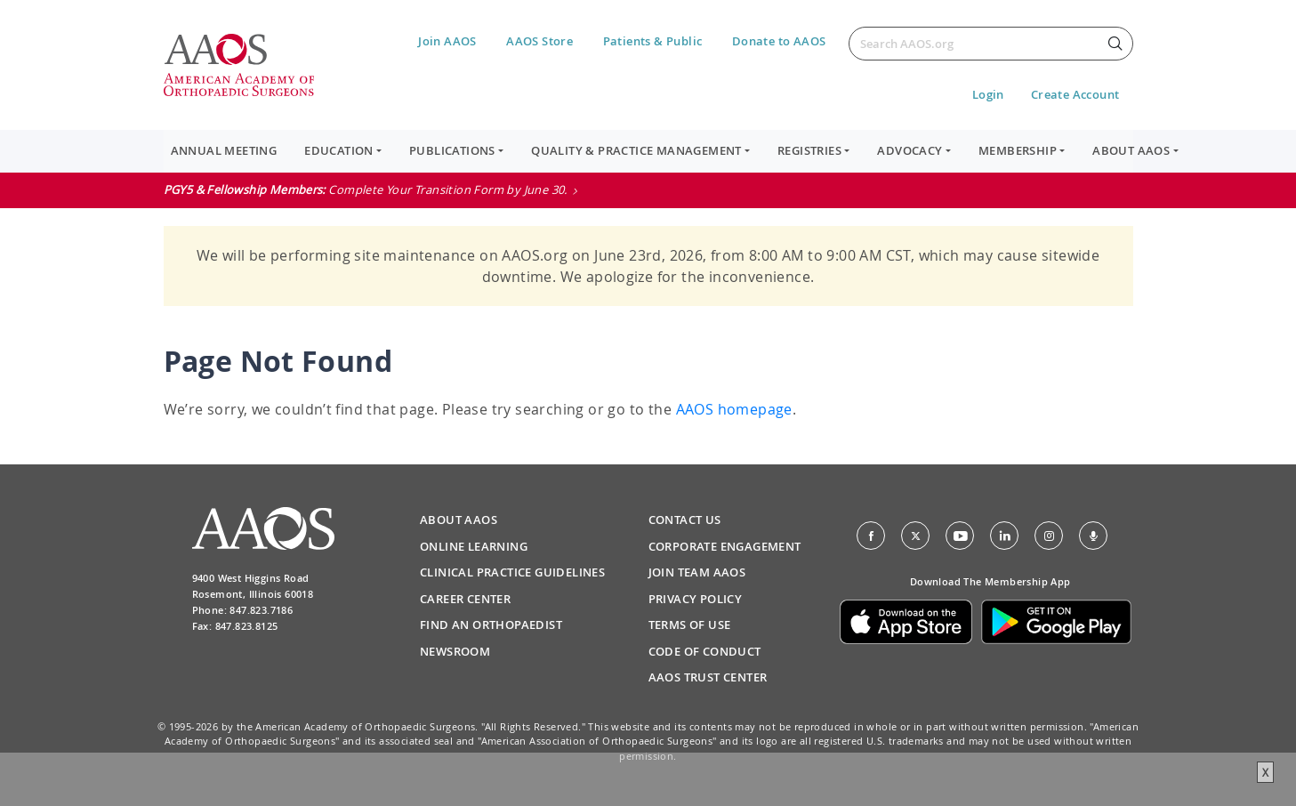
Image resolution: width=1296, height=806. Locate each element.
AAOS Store (539, 41)
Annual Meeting (224, 150)
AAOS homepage (734, 409)
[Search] (991, 43)
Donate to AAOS (779, 41)
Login (988, 94)
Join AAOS (447, 41)
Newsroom (455, 651)
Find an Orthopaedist (491, 625)
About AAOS (458, 520)
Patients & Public (653, 41)
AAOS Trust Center (708, 677)
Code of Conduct (704, 651)
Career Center (465, 599)
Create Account (1075, 94)
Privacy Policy (695, 599)
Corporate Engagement (724, 546)
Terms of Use (689, 625)
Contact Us (684, 520)
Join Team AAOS (697, 572)
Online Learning (473, 546)
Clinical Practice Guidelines (512, 572)
